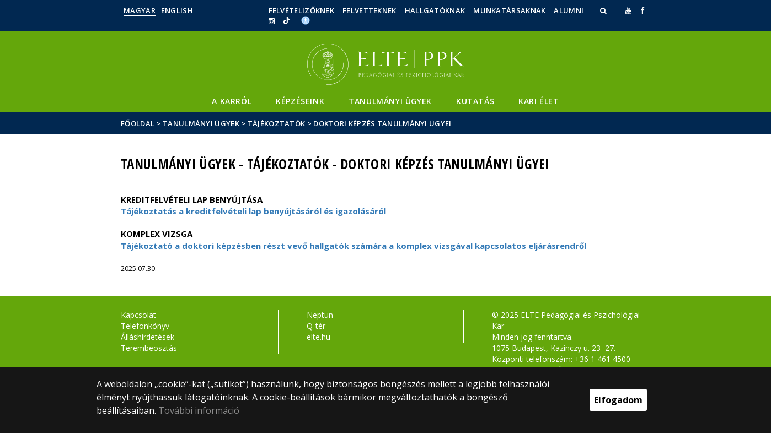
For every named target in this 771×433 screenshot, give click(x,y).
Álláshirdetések (147, 337)
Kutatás (475, 101)
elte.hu (318, 337)
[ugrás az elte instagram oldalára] (272, 21)
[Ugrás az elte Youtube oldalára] (628, 10)
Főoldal (138, 123)
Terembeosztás (149, 348)
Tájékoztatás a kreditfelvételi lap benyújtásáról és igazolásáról (253, 210)
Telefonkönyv (145, 326)
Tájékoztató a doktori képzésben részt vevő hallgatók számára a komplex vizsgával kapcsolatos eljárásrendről (353, 245)
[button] (604, 10)
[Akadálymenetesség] (305, 20)
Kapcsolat (138, 315)
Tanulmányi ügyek (390, 101)
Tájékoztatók (277, 123)
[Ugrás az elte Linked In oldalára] (286, 21)
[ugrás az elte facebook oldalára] (642, 10)
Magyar (140, 10)
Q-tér (316, 326)
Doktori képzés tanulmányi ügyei (382, 123)
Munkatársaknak (509, 10)
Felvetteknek (369, 10)
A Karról (231, 101)
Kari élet (538, 101)
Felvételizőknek (302, 10)
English (177, 10)
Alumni (568, 10)
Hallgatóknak (435, 10)
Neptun (320, 315)
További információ (198, 410)
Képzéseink (300, 101)
